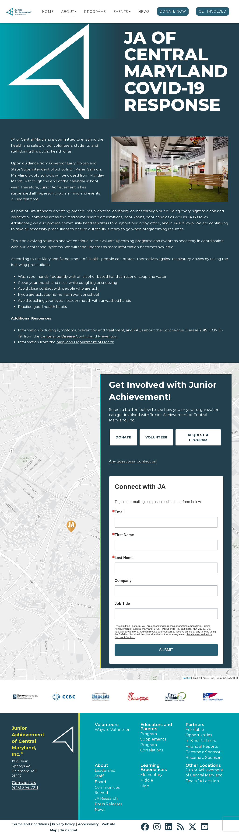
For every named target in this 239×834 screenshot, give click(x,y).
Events (120, 12)
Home (48, 12)
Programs (95, 12)
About (67, 12)
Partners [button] (195, 725)
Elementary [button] (151, 774)
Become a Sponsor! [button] (203, 752)
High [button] (144, 786)
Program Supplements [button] (153, 736)
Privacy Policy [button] (63, 824)
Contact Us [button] (24, 783)
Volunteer (156, 437)
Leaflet (186, 678)
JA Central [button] (68, 830)
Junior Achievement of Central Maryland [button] (204, 772)
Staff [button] (99, 776)
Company (123, 581)
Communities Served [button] (107, 790)
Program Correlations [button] (151, 747)
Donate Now (173, 11)
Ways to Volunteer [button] (112, 729)
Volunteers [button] (107, 725)
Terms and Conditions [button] (30, 824)
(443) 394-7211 (25, 787)
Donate (123, 437)
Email (120, 512)
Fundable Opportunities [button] (199, 732)
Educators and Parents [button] (156, 727)
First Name (124, 535)
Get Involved (212, 11)
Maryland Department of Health (85, 342)
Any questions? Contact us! (132, 461)
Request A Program (198, 437)
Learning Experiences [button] (153, 767)
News (144, 12)
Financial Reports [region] (202, 746)
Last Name (124, 558)
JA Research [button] (106, 798)
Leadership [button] (105, 770)
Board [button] (100, 782)
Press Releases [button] (108, 804)
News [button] (100, 809)
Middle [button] (146, 780)
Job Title (122, 603)
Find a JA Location (202, 781)
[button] (76, 12)
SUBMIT (166, 650)
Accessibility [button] (88, 824)
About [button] (101, 765)
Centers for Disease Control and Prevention (78, 336)
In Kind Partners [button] (201, 740)
